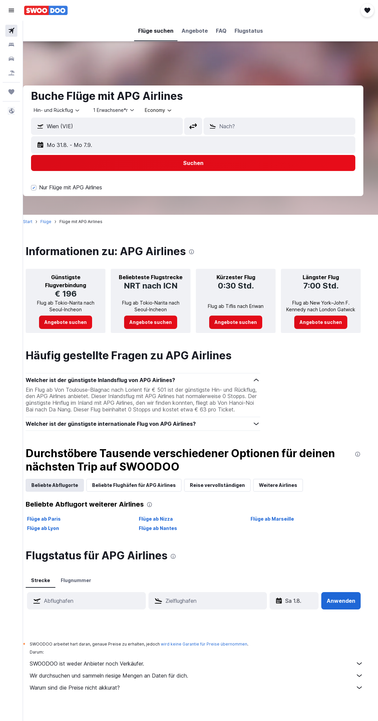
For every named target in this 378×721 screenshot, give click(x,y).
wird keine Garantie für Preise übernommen (214, 650)
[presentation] (202, 252)
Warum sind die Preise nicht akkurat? (204, 694)
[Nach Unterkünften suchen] (11, 44)
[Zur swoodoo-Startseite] (46, 10)
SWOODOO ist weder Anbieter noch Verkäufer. (204, 670)
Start (37, 221)
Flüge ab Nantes (166, 535)
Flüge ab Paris (54, 525)
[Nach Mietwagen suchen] (11, 58)
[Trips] (11, 92)
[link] (74, 322)
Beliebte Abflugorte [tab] (64, 492)
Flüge (55, 221)
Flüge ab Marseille (278, 525)
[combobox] (168, 110)
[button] (11, 10)
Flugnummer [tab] (86, 587)
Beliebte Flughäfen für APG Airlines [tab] (144, 492)
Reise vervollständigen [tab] (227, 492)
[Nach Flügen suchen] (11, 30)
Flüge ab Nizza (164, 525)
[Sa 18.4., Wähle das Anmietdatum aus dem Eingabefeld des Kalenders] (292, 607)
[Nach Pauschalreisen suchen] (11, 72)
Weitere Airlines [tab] (288, 492)
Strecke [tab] (50, 587)
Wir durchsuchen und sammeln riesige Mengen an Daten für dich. (204, 682)
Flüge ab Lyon (53, 535)
